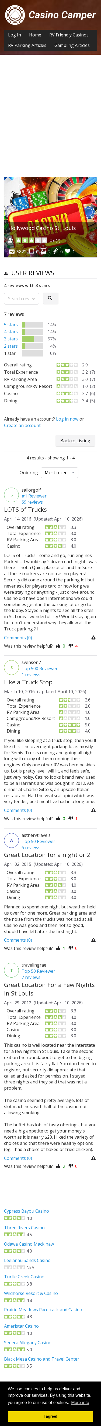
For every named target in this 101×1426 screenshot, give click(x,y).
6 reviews (31, 848)
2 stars (11, 346)
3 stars (11, 339)
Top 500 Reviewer (40, 668)
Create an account (22, 425)
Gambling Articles (72, 45)
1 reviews (31, 675)
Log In (14, 35)
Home (35, 35)
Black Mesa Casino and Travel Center (41, 1359)
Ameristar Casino (21, 1326)
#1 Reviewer (34, 496)
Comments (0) (18, 638)
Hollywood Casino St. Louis (42, 228)
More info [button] (80, 1402)
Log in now (67, 419)
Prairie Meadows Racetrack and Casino (43, 1310)
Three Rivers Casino (24, 1228)
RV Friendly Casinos (69, 35)
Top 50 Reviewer (38, 841)
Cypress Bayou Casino (26, 1211)
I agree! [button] (50, 1416)
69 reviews (32, 502)
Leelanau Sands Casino (27, 1260)
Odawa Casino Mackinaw (29, 1244)
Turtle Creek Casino (24, 1277)
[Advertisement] (50, 119)
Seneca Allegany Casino (27, 1343)
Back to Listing (75, 441)
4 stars (11, 332)
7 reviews (31, 977)
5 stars (11, 325)
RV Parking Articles (27, 45)
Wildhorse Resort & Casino (31, 1293)
